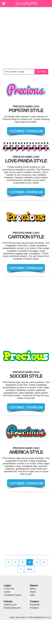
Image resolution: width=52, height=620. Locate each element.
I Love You (9, 588)
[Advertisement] (26, 38)
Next (29, 569)
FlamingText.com (12, 608)
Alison (33, 588)
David (33, 592)
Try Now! (41, 71)
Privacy (11, 617)
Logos (7, 585)
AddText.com (10, 604)
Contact (34, 601)
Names (34, 585)
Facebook (35, 604)
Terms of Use (20, 617)
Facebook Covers (12, 595)
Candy (7, 592)
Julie (32, 595)
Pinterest (34, 608)
